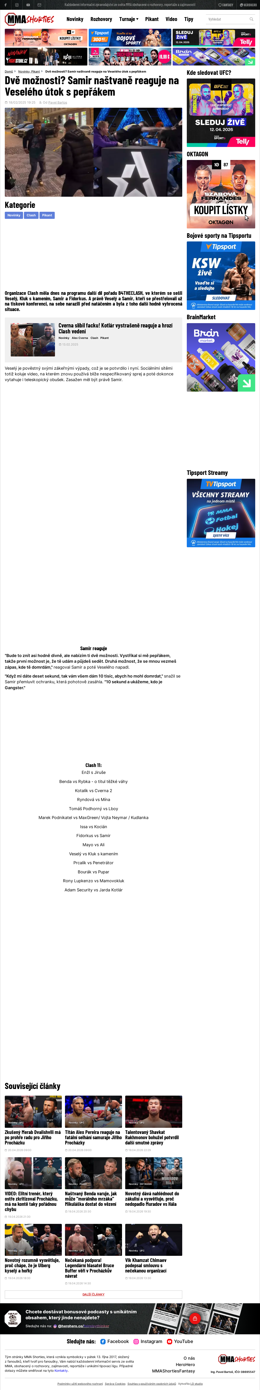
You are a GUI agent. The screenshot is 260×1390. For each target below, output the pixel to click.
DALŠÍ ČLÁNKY (93, 1294)
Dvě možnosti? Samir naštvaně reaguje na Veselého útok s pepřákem (95, 72)
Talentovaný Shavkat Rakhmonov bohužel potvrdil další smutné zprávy (152, 1138)
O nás (189, 1358)
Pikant (152, 19)
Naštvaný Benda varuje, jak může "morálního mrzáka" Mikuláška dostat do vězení (91, 1199)
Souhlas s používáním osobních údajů (151, 1384)
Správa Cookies (115, 1384)
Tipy (188, 19)
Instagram (147, 1341)
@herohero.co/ (81, 1326)
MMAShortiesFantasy (173, 1371)
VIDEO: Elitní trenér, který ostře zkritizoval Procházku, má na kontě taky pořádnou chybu (31, 1201)
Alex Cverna (80, 338)
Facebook (114, 1341)
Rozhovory (101, 19)
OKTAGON (145, 1184)
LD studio (196, 1384)
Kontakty (61, 1371)
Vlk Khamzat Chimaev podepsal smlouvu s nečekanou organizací (145, 1266)
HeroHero (185, 1365)
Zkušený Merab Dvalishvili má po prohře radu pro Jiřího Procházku (33, 1138)
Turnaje (128, 19)
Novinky (75, 19)
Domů (9, 72)
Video (171, 19)
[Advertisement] (93, 254)
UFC (21, 1123)
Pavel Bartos (57, 103)
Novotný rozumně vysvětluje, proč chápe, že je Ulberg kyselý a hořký (32, 1266)
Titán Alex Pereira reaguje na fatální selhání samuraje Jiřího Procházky (93, 1138)
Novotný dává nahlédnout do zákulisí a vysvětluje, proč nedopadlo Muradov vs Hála (152, 1199)
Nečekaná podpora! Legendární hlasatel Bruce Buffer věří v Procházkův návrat (89, 1268)
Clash (31, 215)
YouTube (180, 1341)
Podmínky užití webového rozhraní (80, 1384)
